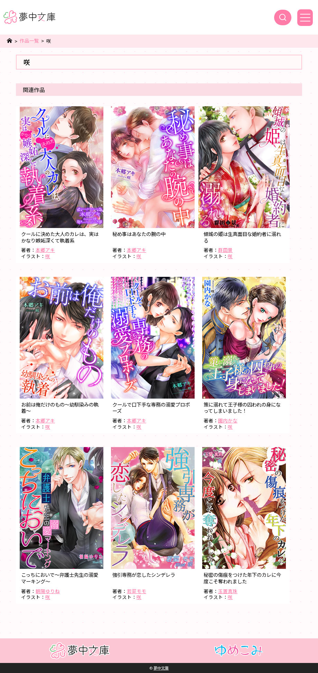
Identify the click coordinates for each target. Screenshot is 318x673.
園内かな (227, 420)
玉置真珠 (227, 591)
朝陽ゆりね (48, 591)
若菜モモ (136, 591)
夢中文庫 (161, 668)
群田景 (225, 249)
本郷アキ (45, 249)
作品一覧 (29, 40)
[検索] (282, 17)
